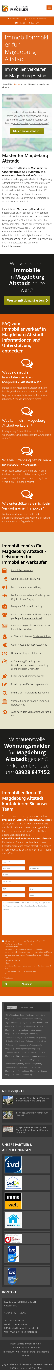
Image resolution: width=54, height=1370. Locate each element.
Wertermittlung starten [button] (25, 300)
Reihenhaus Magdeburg (15, 1041)
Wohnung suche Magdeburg (17, 1045)
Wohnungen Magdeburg (36, 1037)
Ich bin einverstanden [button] (26, 131)
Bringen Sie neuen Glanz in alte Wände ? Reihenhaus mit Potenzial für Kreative (32, 1130)
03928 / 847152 (15, 19)
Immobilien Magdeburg (15, 1063)
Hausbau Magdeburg (24, 1074)
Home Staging (27, 599)
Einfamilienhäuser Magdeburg (27, 1071)
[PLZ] (13, 889)
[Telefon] (13, 895)
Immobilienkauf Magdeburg (16, 1067)
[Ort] (40, 889)
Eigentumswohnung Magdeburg (18, 1022)
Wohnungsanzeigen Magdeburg (28, 1048)
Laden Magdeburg (27, 1015)
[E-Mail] (40, 895)
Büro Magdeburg (12, 1015)
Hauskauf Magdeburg (33, 1063)
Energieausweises (35, 676)
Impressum (8, 1351)
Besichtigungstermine (36, 644)
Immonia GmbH (32, 1347)
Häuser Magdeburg (23, 1056)
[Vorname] (13, 868)
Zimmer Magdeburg (31, 1052)
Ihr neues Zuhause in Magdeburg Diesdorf (32, 1114)
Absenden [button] (27, 984)
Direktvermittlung (42, 636)
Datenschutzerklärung (24, 949)
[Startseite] (15, 8)
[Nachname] (40, 868)
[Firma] (27, 874)
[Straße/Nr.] (27, 882)
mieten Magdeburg (13, 1060)
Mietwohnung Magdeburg (16, 1037)
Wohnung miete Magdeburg (36, 1041)
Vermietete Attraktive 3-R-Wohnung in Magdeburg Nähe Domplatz (33, 1099)
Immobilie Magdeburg (30, 1060)
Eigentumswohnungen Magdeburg (29, 1019)
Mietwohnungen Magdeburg (26, 1033)
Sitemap (16, 84)
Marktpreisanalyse (30, 578)
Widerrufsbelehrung (25, 1351)
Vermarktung (34, 587)
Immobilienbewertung (22, 570)
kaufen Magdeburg (39, 1056)
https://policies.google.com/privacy (30, 123)
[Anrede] (13, 862)
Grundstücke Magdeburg (25, 1026)
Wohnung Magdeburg (14, 1052)
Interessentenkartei (32, 618)
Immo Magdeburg (22, 1030)
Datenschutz (43, 1351)
